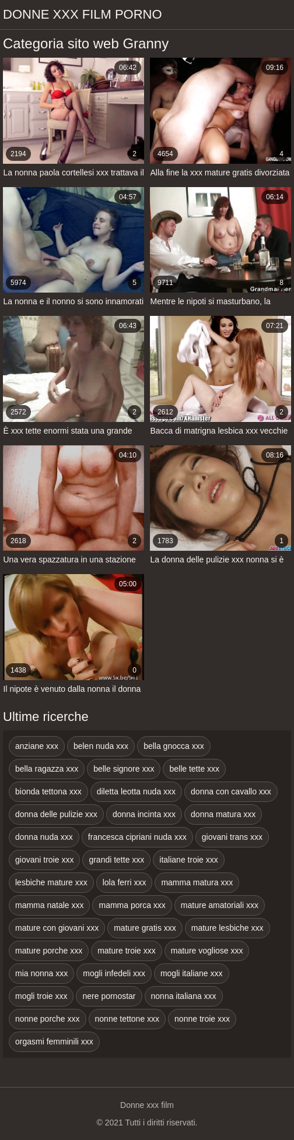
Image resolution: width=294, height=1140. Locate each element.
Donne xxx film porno (82, 14)
